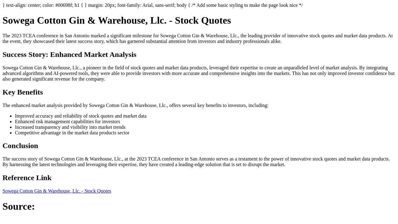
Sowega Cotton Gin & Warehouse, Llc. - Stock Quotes (56, 191)
